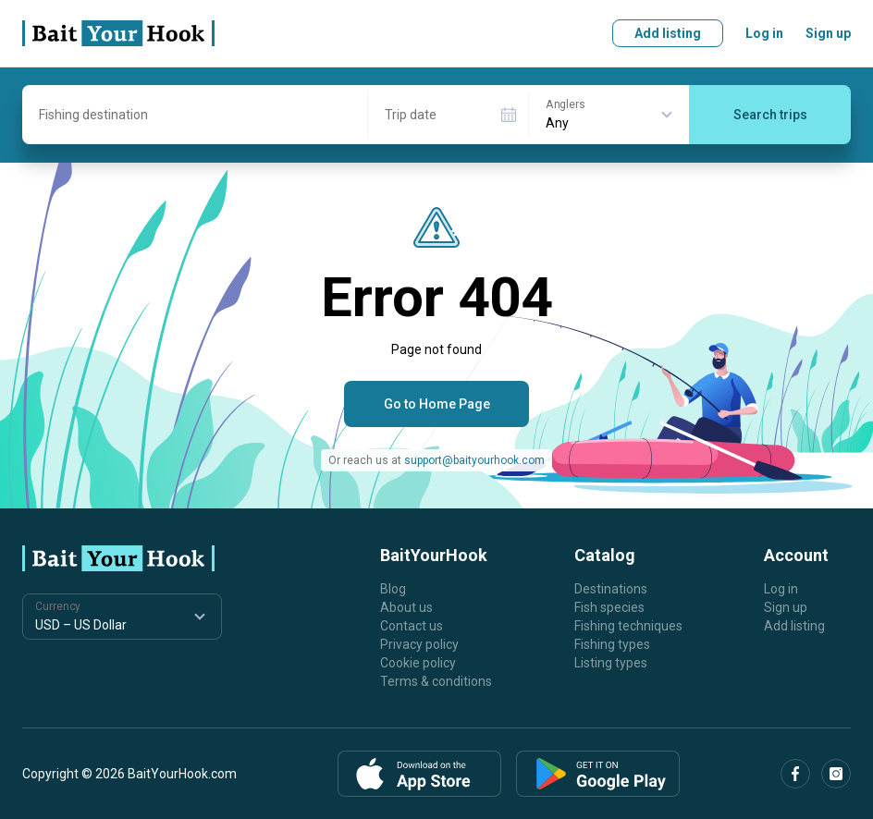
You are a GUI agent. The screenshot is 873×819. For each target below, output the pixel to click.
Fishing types (612, 644)
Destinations (610, 588)
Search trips (770, 114)
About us (406, 607)
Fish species (609, 607)
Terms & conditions (436, 681)
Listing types (610, 662)
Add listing (667, 33)
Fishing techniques (628, 625)
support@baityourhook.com (474, 460)
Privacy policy (419, 644)
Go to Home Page (437, 404)
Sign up (828, 33)
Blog (393, 588)
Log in (764, 33)
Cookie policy (418, 662)
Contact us (411, 625)
